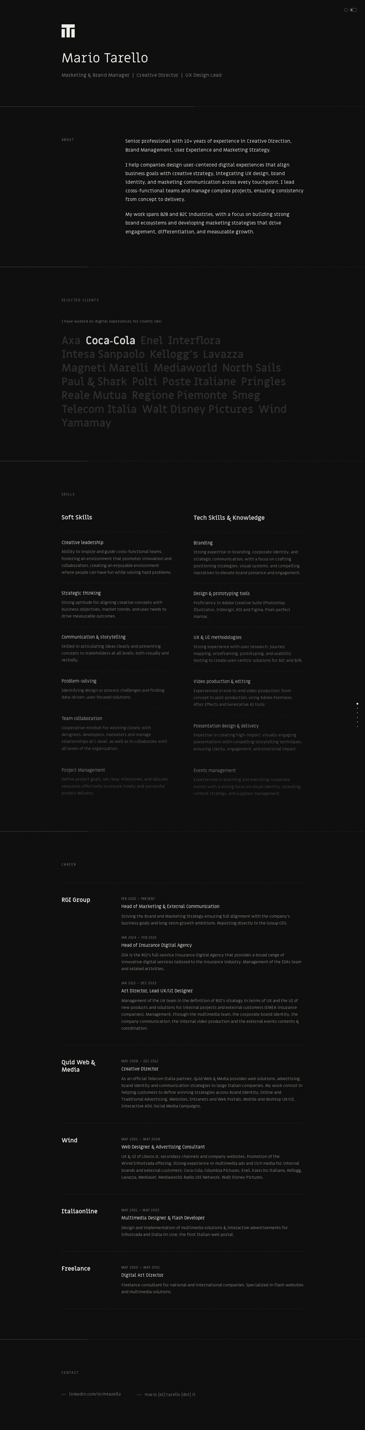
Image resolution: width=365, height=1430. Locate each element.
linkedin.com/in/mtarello (95, 1398)
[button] (350, 10)
